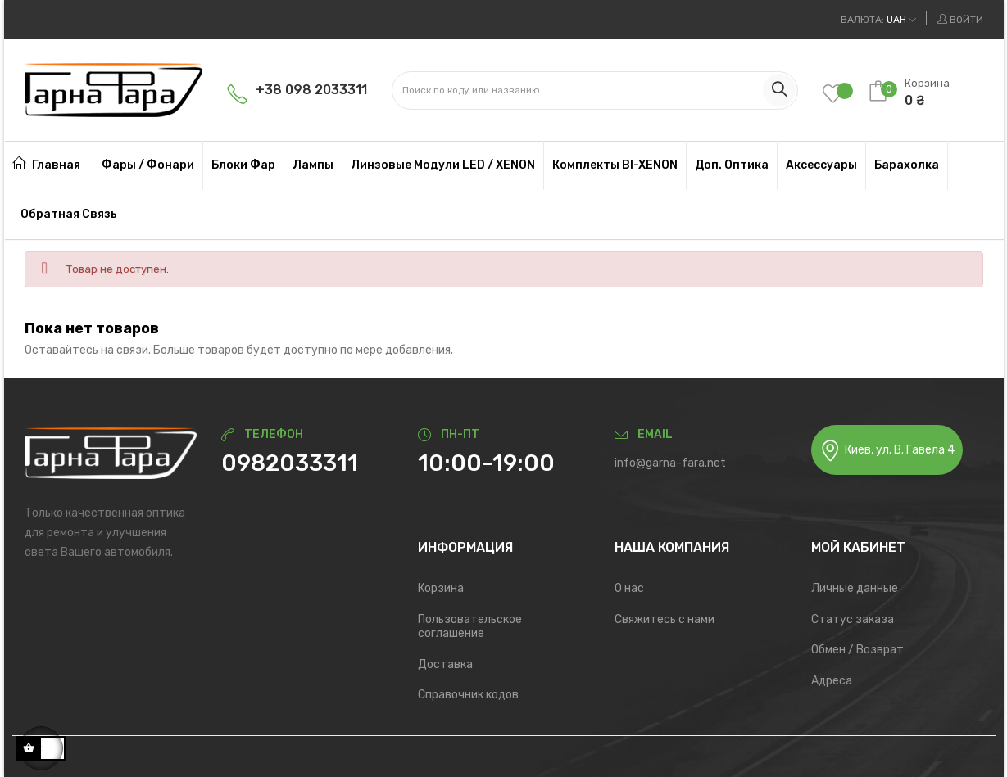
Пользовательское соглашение (470, 626)
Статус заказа (852, 619)
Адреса (831, 681)
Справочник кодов (468, 695)
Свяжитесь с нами (664, 619)
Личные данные (854, 588)
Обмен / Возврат (857, 650)
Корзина (441, 588)
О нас (629, 588)
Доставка (445, 664)
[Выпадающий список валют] (878, 19)
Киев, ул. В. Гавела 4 (887, 451)
